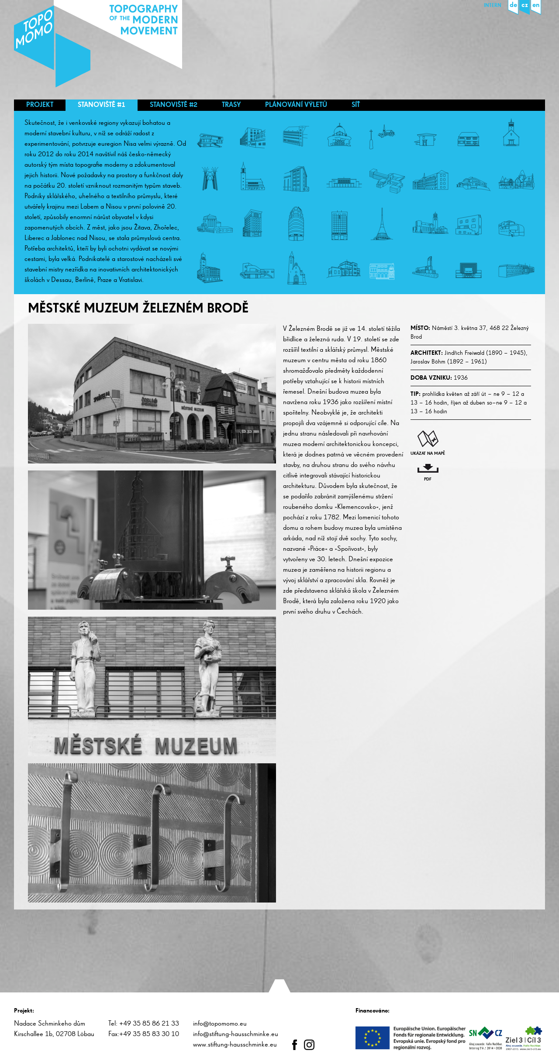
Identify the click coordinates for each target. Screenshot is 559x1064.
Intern (492, 5)
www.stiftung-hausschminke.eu (235, 1044)
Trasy (231, 105)
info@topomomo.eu (220, 1023)
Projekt (39, 105)
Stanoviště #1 (101, 105)
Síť (356, 105)
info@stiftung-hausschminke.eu (235, 1034)
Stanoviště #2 (173, 105)
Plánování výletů (296, 105)
